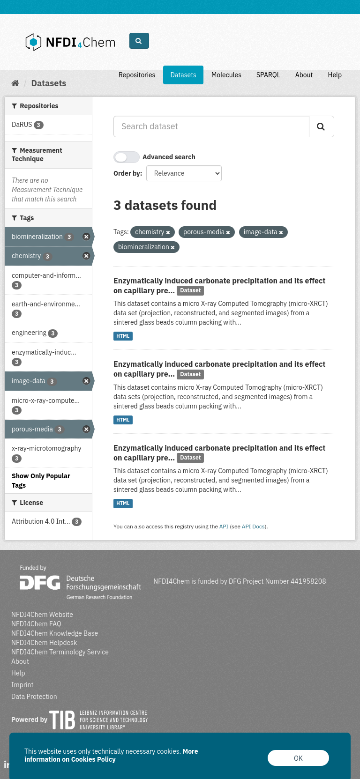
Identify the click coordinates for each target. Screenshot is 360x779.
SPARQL (268, 75)
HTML (122, 336)
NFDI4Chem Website (42, 614)
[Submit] (321, 126)
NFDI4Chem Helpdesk (44, 642)
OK (298, 758)
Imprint (22, 685)
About (304, 75)
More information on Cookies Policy (111, 755)
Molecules (226, 75)
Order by (126, 173)
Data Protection (34, 696)
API (224, 526)
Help (335, 75)
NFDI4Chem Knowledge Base (54, 633)
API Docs (253, 526)
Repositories (137, 75)
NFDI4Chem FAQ (36, 624)
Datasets (183, 75)
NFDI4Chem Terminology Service (60, 652)
